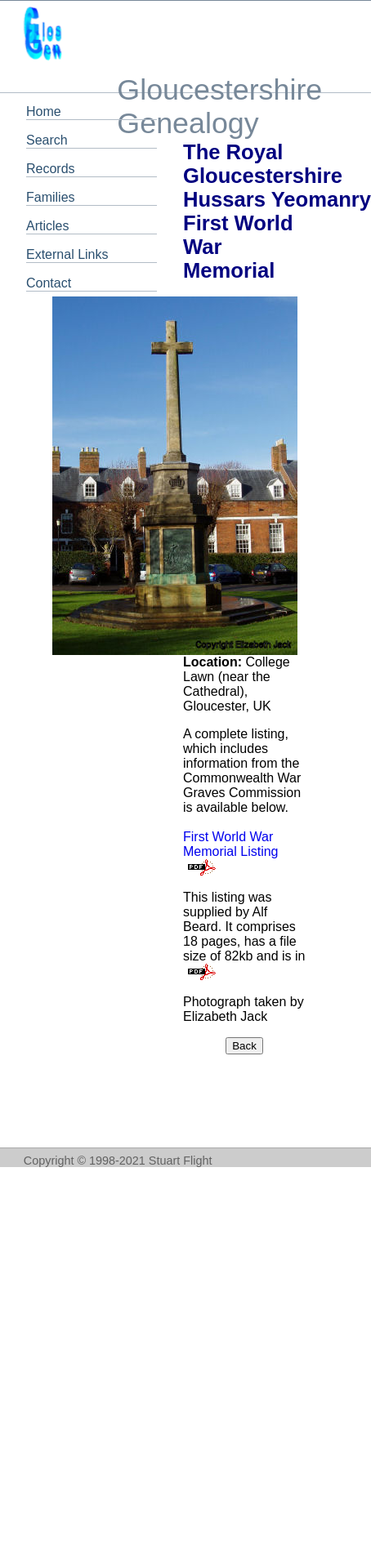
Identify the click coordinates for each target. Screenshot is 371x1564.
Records (50, 169)
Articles (47, 226)
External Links (67, 254)
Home (43, 111)
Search (47, 140)
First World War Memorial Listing (230, 844)
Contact (48, 283)
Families (50, 197)
